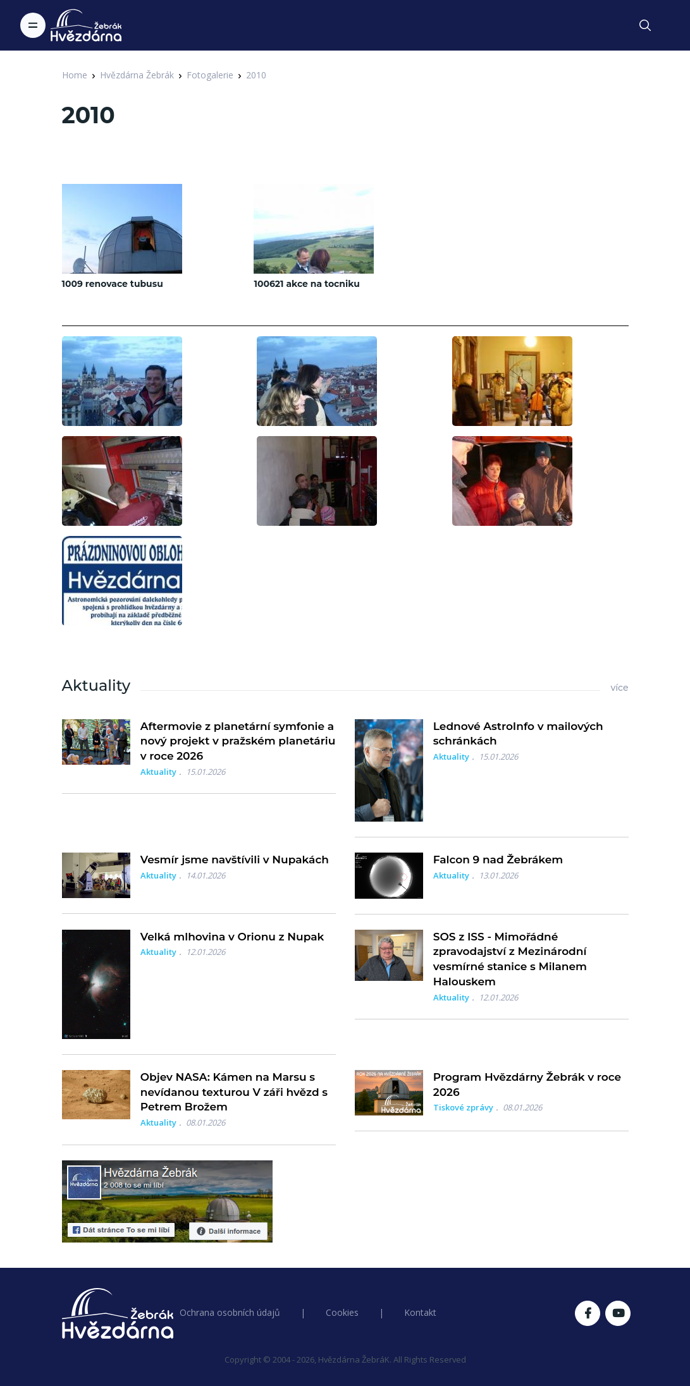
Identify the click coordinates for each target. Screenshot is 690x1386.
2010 (256, 75)
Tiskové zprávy (463, 1107)
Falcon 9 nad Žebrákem (498, 859)
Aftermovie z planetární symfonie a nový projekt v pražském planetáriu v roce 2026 (237, 741)
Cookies (342, 1312)
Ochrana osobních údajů (230, 1312)
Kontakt (420, 1312)
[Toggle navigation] (33, 25)
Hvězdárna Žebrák (137, 75)
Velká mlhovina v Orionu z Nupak (232, 936)
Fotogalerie (210, 75)
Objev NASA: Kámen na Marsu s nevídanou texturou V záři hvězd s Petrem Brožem (234, 1092)
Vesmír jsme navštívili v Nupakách (234, 859)
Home (74, 75)
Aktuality (158, 771)
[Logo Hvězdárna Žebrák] (86, 25)
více (619, 687)
